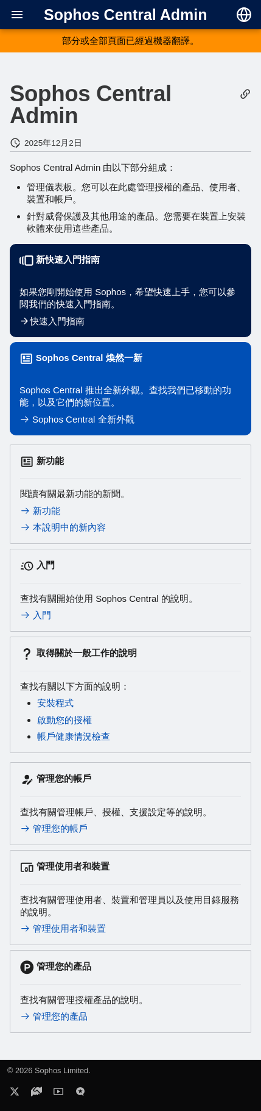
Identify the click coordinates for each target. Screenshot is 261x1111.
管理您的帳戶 (54, 828)
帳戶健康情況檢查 (73, 736)
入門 (35, 615)
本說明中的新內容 (63, 527)
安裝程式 (55, 703)
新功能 (40, 510)
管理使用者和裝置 (63, 928)
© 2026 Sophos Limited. (49, 1070)
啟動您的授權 (64, 720)
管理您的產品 (54, 1016)
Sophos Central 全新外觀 (76, 419)
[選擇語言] (244, 14)
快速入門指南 (52, 321)
